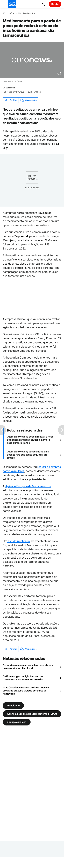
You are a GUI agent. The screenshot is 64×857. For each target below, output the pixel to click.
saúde (11, 13)
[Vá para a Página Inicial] (12, 4)
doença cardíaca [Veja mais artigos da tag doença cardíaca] (16, 721)
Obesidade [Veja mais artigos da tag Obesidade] (13, 705)
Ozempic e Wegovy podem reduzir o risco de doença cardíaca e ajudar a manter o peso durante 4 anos (30, 439)
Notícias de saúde (26, 13)
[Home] (4, 13)
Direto (55, 4)
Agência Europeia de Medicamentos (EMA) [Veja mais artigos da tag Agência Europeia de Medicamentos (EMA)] (32, 713)
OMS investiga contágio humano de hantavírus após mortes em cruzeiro (23, 678)
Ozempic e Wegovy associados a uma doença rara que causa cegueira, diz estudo (28, 454)
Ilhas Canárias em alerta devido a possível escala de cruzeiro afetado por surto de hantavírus (26, 690)
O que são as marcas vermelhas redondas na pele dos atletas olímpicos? (28, 667)
